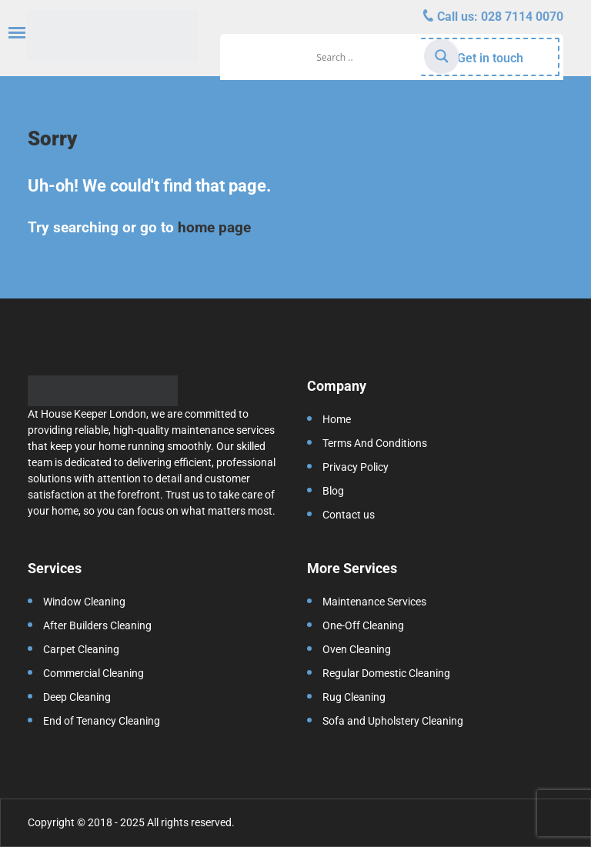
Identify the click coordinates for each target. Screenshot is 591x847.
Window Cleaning (84, 601)
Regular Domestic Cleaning (386, 673)
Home (336, 419)
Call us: (498, 16)
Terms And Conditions (374, 443)
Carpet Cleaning (81, 649)
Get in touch (490, 58)
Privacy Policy (355, 467)
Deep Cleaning (77, 697)
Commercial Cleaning (93, 673)
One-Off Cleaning (363, 625)
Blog (333, 491)
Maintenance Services (374, 601)
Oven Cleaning (356, 649)
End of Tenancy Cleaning (101, 721)
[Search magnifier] (441, 56)
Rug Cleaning (354, 697)
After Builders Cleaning (97, 625)
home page (214, 227)
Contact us (348, 515)
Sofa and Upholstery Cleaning (392, 721)
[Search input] (367, 57)
